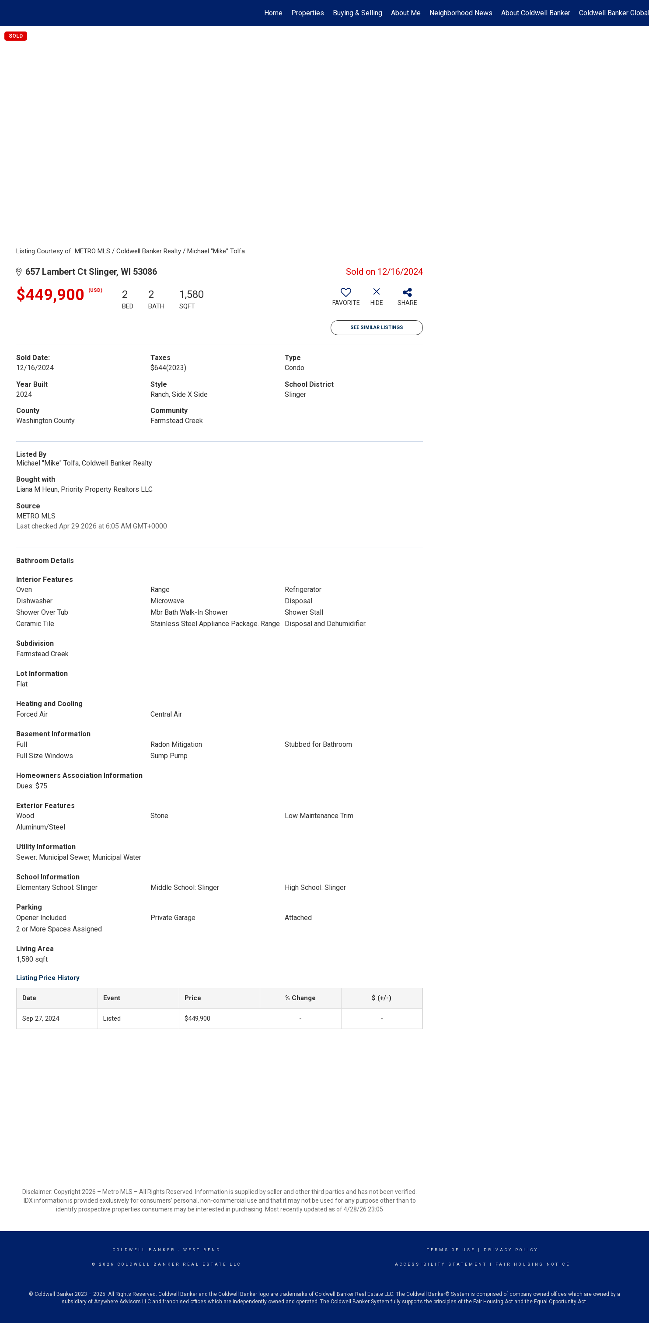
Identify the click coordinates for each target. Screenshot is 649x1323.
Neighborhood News (460, 13)
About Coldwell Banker (535, 13)
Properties (307, 13)
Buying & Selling (357, 13)
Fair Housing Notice (532, 1264)
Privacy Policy (511, 1250)
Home (273, 13)
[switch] (346, 300)
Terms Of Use (451, 1250)
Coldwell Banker (144, 1250)
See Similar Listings (376, 327)
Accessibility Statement (441, 1264)
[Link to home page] (11, 13)
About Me (406, 13)
